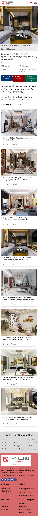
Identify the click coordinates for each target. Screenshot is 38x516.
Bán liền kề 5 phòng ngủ (8, 49)
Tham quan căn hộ (32, 78)
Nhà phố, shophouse (26, 512)
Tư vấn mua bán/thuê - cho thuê (27, 489)
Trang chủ (4, 45)
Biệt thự (23, 503)
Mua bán (5, 506)
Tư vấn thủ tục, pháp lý (27, 495)
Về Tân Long (6, 488)
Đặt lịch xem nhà (25, 493)
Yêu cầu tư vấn (20, 78)
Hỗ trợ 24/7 (9, 77)
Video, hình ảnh (7, 494)
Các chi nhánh (6, 491)
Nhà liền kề (23, 506)
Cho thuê (5, 509)
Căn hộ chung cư (25, 509)
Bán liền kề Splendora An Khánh (18, 45)
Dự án (4, 503)
